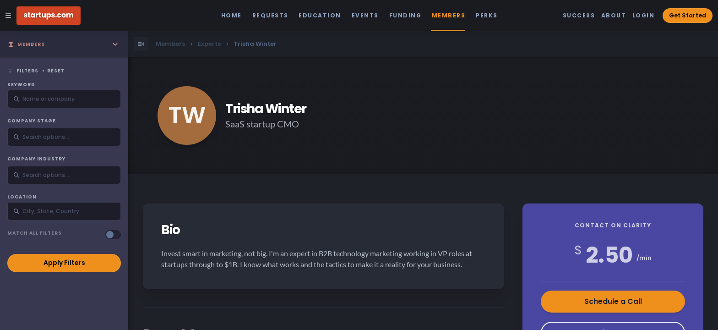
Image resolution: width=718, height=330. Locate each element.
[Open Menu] (141, 44)
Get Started (687, 15)
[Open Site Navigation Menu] (8, 15)
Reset (56, 71)
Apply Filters (64, 262)
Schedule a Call (613, 301)
